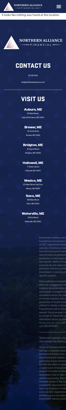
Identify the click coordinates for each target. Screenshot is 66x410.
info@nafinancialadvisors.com (33, 82)
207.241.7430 (33, 75)
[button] (58, 6)
